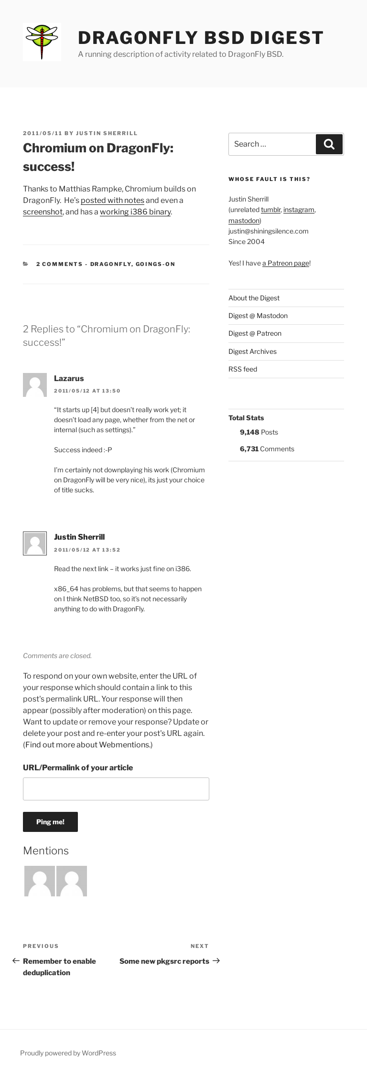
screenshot (43, 211)
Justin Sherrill (107, 133)
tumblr (271, 209)
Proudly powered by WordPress (68, 1053)
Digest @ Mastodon (258, 315)
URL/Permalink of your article (78, 767)
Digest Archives (252, 351)
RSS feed (242, 369)
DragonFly (110, 264)
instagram (298, 209)
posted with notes (112, 200)
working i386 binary (135, 211)
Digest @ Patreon (254, 333)
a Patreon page (285, 263)
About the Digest (254, 298)
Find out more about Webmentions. (88, 744)
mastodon (243, 220)
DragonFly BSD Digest (201, 37)
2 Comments (60, 264)
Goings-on (156, 264)
